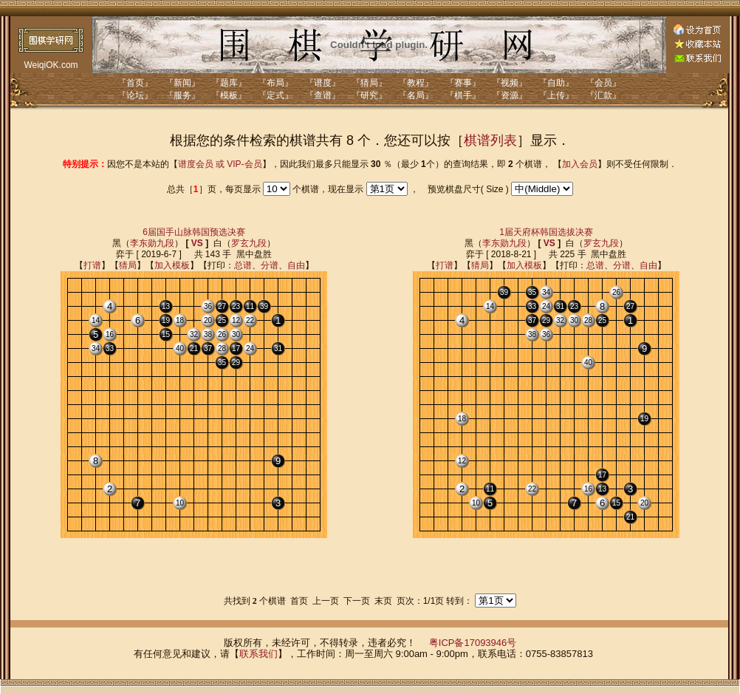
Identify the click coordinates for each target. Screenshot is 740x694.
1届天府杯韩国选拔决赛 (546, 232)
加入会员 (579, 164)
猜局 (128, 265)
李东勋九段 (152, 243)
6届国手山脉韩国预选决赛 (194, 232)
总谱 (243, 265)
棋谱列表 (490, 140)
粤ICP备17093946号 (473, 642)
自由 (296, 265)
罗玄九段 (249, 243)
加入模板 (172, 265)
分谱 (269, 265)
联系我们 (258, 653)
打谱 (92, 265)
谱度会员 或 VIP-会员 (220, 164)
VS (197, 243)
